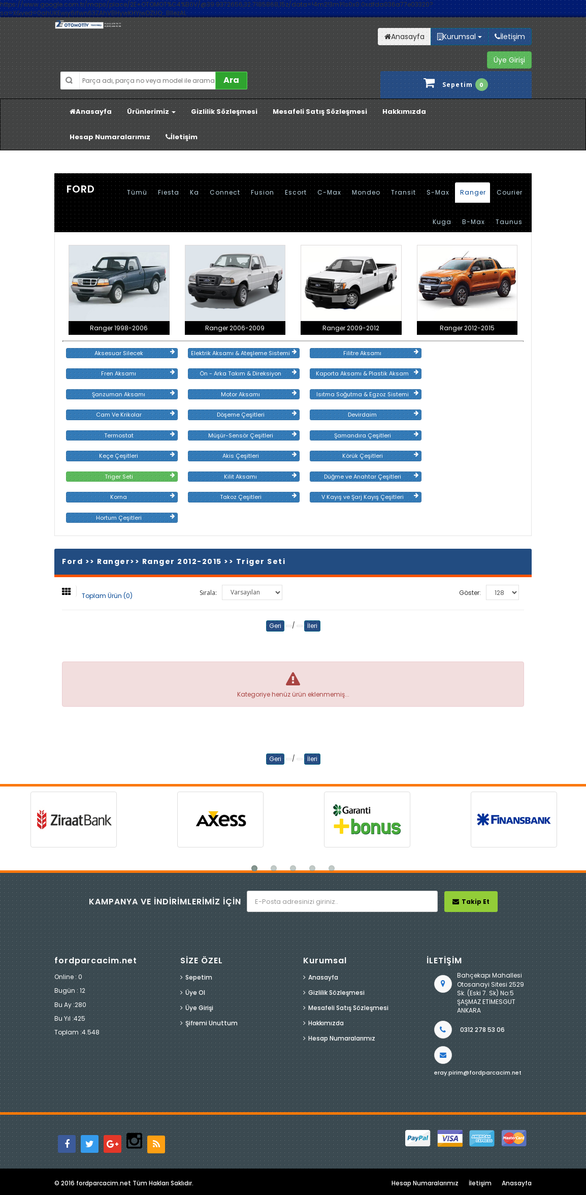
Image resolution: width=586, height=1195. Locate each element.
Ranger (473, 192)
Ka (194, 192)
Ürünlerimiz (151, 111)
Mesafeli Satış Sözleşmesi (320, 111)
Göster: (470, 592)
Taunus (509, 221)
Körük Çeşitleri (380, 456)
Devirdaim (383, 415)
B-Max (473, 221)
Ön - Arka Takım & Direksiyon (248, 373)
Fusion (262, 192)
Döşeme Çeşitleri (257, 415)
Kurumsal (459, 37)
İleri (312, 625)
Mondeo (366, 192)
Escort (296, 192)
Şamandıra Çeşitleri (376, 435)
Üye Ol (195, 992)
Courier (510, 192)
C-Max (329, 192)
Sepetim (198, 977)
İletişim (182, 137)
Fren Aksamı (138, 373)
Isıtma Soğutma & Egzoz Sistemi (367, 394)
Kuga (442, 221)
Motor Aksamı (259, 394)
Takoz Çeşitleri (258, 497)
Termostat (139, 435)
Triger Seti (140, 477)
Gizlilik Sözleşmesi (224, 111)
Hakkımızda (404, 111)
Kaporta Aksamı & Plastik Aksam (367, 373)
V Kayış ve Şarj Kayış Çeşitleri (369, 497)
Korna (142, 497)
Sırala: (208, 592)
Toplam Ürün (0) (107, 595)
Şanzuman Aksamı (133, 394)
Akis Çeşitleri (259, 456)
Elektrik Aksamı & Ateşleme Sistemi (244, 353)
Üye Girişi (199, 1007)
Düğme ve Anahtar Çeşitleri (371, 477)
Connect (225, 192)
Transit (403, 192)
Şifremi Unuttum (211, 1023)
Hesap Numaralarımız (110, 137)
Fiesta (168, 192)
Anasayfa (91, 111)
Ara (231, 80)
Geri (275, 625)
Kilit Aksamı (260, 477)
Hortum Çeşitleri (135, 518)
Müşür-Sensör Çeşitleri (252, 435)
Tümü (137, 192)
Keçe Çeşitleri (137, 456)
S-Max (438, 192)
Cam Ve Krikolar (135, 415)
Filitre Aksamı (380, 353)
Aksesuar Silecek (134, 353)
